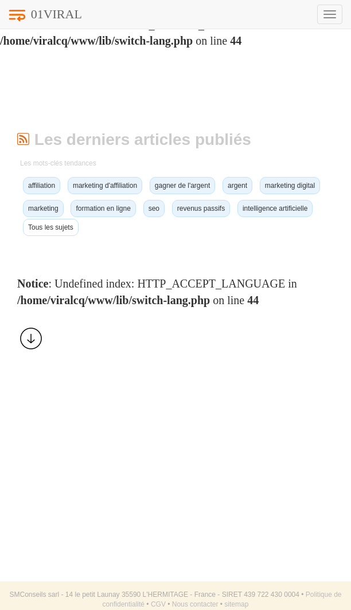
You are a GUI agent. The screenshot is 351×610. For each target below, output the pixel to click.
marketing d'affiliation (105, 186)
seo (154, 208)
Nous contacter (195, 604)
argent (237, 186)
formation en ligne (103, 208)
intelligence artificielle (275, 208)
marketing (43, 208)
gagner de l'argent (182, 186)
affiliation (41, 186)
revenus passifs (201, 208)
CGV (158, 604)
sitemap (236, 604)
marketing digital (290, 186)
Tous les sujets (50, 227)
